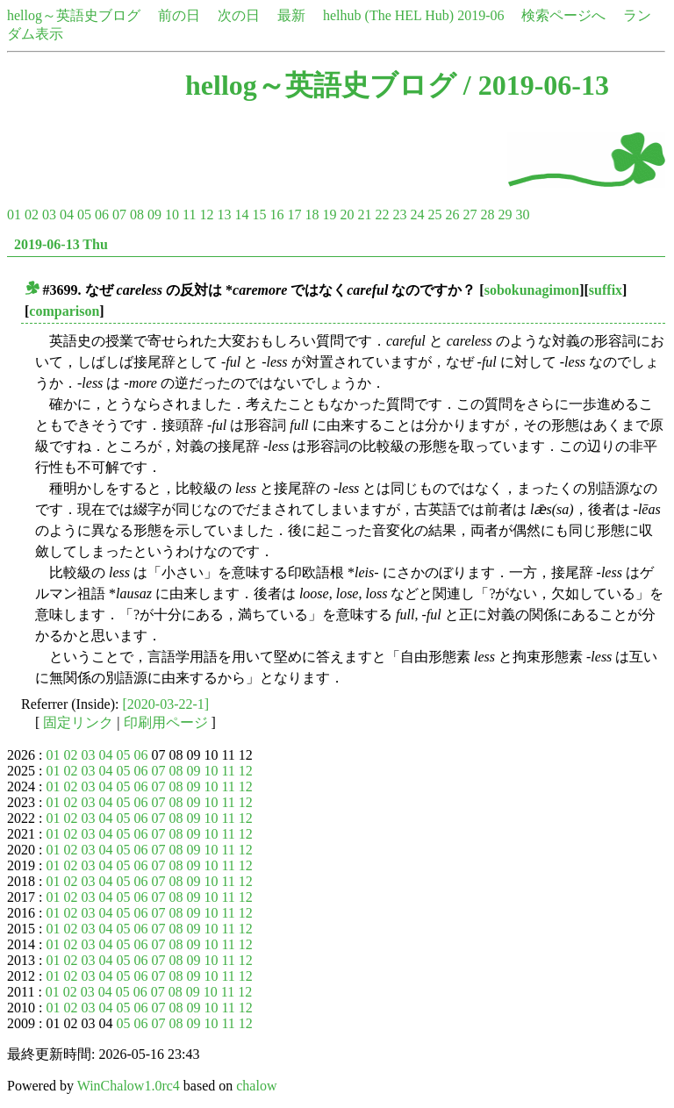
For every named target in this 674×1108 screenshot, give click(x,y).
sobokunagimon (532, 289)
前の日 (179, 15)
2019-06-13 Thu (61, 244)
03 (49, 214)
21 (364, 214)
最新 (291, 15)
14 (241, 214)
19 (329, 214)
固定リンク (78, 722)
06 (102, 214)
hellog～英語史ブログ (73, 15)
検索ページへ (563, 15)
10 (172, 214)
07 (119, 214)
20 (347, 214)
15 (259, 214)
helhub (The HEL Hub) (388, 15)
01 (14, 214)
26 (452, 214)
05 (84, 214)
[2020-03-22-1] (166, 704)
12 (206, 214)
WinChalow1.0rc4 (128, 1085)
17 (294, 214)
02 (32, 214)
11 (189, 214)
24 (417, 214)
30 (522, 214)
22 (382, 214)
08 (137, 214)
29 (505, 214)
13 (224, 214)
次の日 (239, 15)
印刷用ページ (166, 722)
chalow (256, 1085)
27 (469, 214)
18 (312, 214)
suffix (605, 289)
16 (276, 214)
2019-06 (480, 15)
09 (154, 214)
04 (67, 214)
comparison (64, 311)
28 (487, 214)
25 (434, 214)
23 (399, 214)
